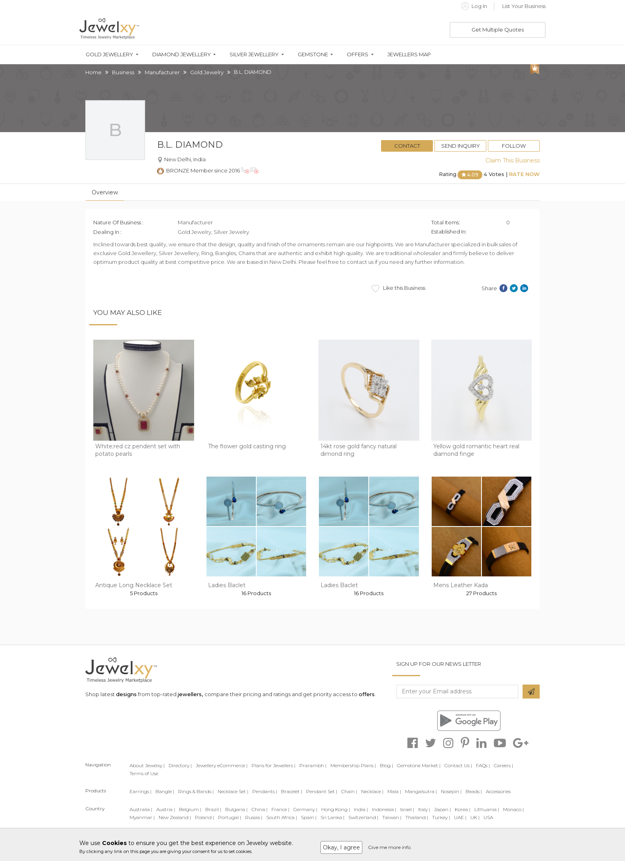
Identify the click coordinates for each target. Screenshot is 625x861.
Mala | (394, 791)
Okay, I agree (341, 847)
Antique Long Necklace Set (133, 585)
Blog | (386, 765)
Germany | (305, 809)
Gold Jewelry (207, 72)
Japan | (442, 809)
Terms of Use (144, 773)
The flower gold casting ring (247, 446)
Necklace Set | (233, 791)
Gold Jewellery (109, 54)
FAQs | (483, 765)
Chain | (349, 791)
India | (361, 809)
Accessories (498, 791)
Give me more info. (390, 847)
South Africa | (281, 817)
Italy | (424, 809)
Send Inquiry (460, 146)
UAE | (460, 817)
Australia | (141, 809)
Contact (407, 146)
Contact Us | (458, 765)
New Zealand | (175, 817)
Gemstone (313, 54)
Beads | (474, 791)
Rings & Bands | (196, 791)
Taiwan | (391, 817)
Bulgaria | (236, 809)
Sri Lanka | (332, 817)
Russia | (253, 817)
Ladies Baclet (227, 585)
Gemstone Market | (418, 765)
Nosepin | (451, 791)
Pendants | (264, 791)
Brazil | (213, 809)
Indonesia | (384, 809)
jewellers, (190, 694)
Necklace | (372, 791)
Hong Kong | (335, 809)
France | (280, 809)
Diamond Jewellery (181, 54)
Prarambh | (312, 765)
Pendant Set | (321, 791)
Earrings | (140, 791)
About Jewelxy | (147, 765)
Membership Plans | (353, 765)
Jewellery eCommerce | (222, 765)
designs (126, 694)
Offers (357, 54)
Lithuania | (486, 809)
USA (488, 817)
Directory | (180, 765)
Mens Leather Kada (460, 585)
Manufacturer (162, 72)
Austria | (165, 809)
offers (367, 694)
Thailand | (416, 817)
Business (123, 72)
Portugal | (229, 817)
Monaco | (513, 809)
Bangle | (164, 791)
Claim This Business (512, 160)
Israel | (407, 809)
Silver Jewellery (254, 54)
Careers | (503, 765)
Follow (514, 146)
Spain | (308, 817)
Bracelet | (291, 791)
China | (259, 809)
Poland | (204, 817)
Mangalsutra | (421, 791)
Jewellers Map (409, 54)
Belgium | (190, 809)
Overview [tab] (105, 192)
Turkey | (441, 817)
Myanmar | (142, 817)
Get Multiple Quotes (498, 29)
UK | (475, 817)
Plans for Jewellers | (273, 765)
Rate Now (524, 174)
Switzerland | (363, 817)
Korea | (462, 809)
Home (93, 72)
